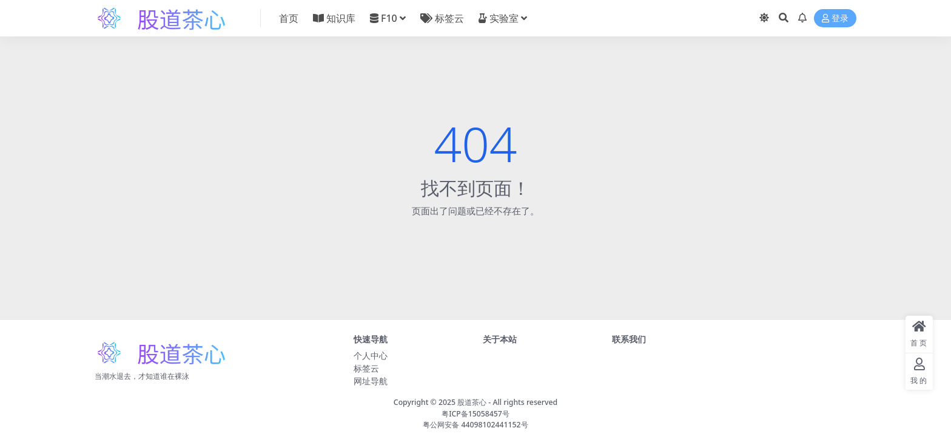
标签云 (366, 368)
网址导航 (371, 381)
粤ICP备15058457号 (475, 414)
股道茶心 (471, 402)
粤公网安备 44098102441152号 (475, 425)
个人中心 (371, 355)
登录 (835, 18)
